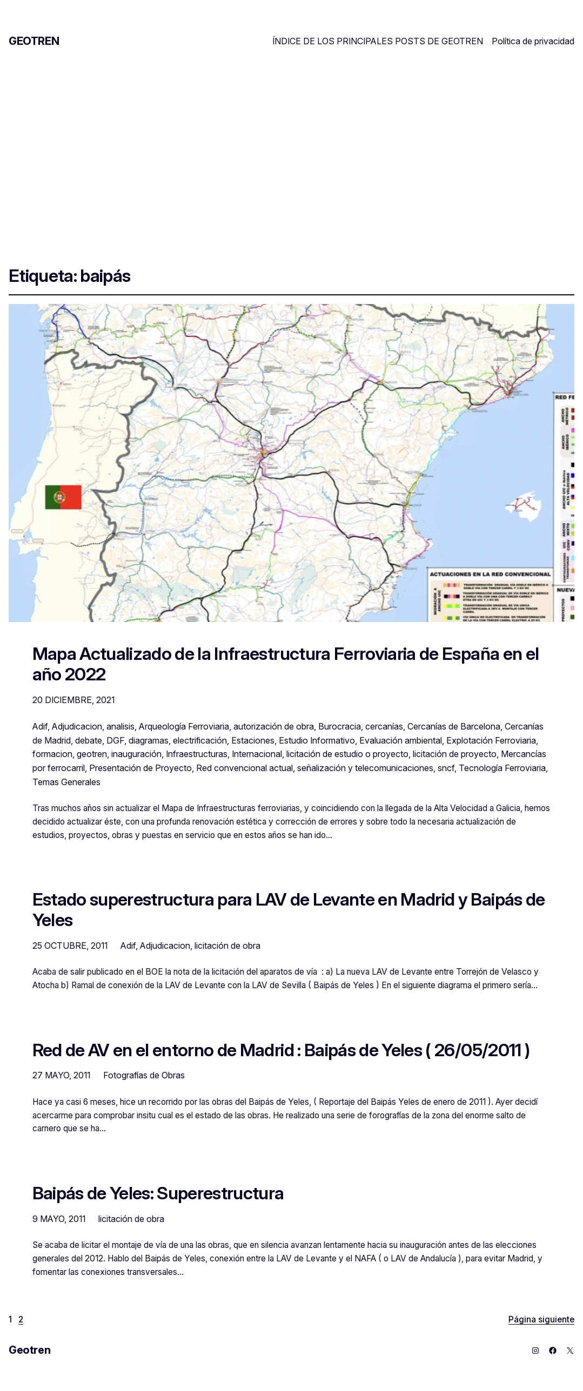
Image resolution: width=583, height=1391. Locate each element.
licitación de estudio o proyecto (347, 753)
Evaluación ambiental (400, 740)
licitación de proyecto (455, 753)
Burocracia (339, 726)
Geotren (34, 41)
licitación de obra (227, 945)
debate (88, 740)
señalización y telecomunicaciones (365, 767)
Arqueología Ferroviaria (184, 726)
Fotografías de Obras (144, 1075)
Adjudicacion (77, 726)
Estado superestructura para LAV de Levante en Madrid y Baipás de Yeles (288, 909)
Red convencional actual (244, 767)
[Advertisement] (291, 150)
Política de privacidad (533, 41)
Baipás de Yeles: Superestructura (158, 1193)
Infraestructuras (196, 753)
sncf (446, 767)
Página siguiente (541, 1319)
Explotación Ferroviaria (491, 740)
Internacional (257, 753)
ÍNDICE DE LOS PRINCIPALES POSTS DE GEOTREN (377, 41)
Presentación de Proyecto (140, 767)
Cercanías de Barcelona (453, 726)
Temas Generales (66, 781)
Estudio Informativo (317, 740)
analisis (120, 726)
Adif (40, 726)
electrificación (200, 740)
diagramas (149, 740)
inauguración (136, 753)
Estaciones (252, 740)
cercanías (384, 726)
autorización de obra (273, 726)
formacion (52, 753)
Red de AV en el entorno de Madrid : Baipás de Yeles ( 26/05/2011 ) (281, 1050)
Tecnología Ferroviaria (502, 767)
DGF (115, 740)
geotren (92, 753)
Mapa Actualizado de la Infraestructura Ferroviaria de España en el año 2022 (285, 664)
